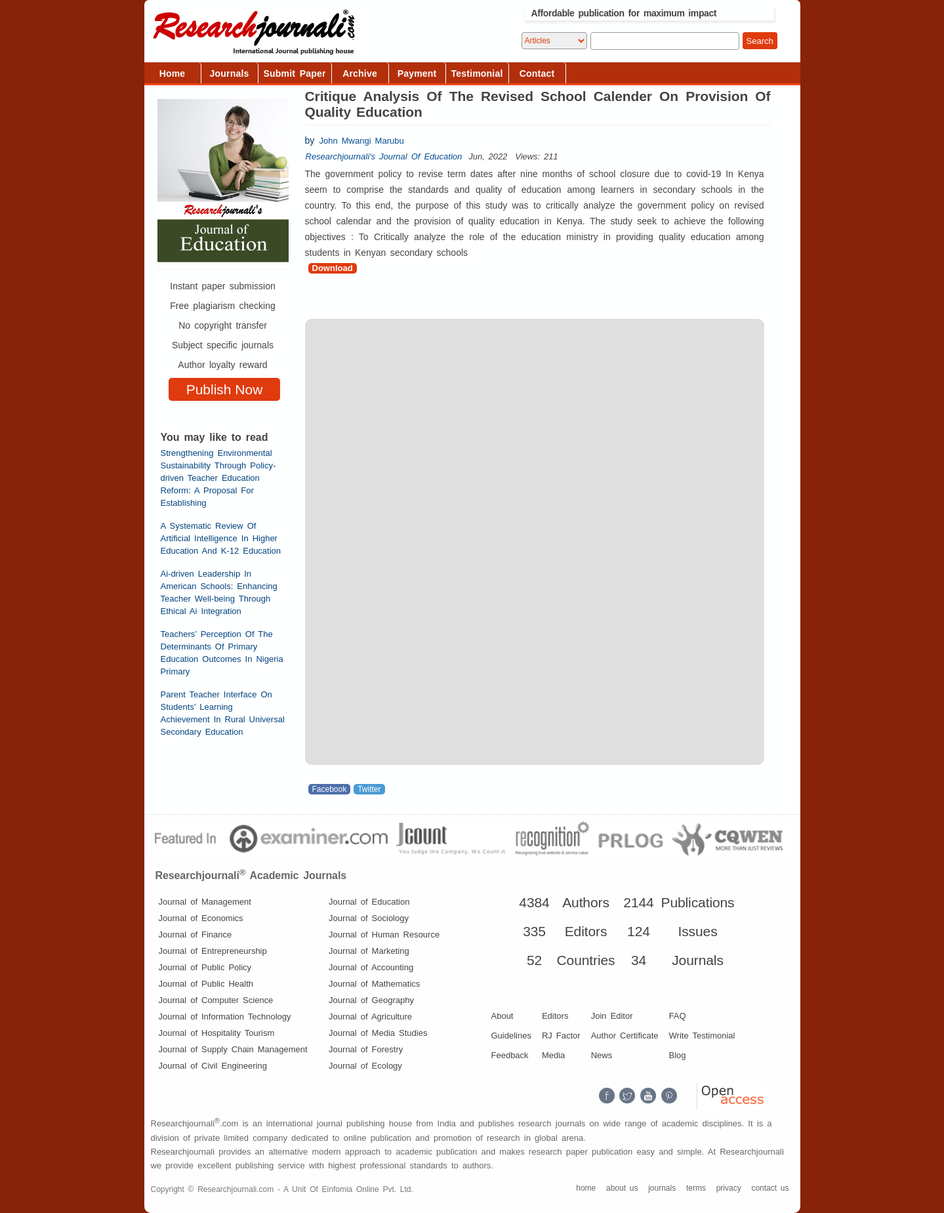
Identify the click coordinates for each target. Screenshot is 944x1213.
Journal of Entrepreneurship (213, 951)
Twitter (369, 789)
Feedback (510, 1055)
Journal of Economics (201, 918)
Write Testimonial (702, 1035)
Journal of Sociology (369, 918)
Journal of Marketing (369, 951)
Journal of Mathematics (374, 984)
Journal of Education (369, 902)
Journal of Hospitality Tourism (217, 1033)
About (502, 1016)
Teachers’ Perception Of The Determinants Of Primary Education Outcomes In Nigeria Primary (222, 652)
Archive (359, 73)
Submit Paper (295, 73)
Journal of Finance (195, 934)
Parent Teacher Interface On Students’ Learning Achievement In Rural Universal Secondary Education (223, 713)
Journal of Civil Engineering (213, 1066)
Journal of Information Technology (225, 1016)
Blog (677, 1055)
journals (662, 1188)
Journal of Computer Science (216, 1000)
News (602, 1055)
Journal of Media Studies (378, 1033)
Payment (417, 73)
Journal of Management (205, 902)
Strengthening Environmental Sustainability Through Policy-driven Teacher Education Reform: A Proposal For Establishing (218, 478)
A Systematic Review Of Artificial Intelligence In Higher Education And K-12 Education (221, 538)
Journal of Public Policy (205, 967)
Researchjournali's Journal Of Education (384, 156)
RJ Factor (561, 1035)
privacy (728, 1188)
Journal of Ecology (365, 1066)
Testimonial (477, 73)
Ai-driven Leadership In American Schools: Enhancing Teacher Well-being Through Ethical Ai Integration (219, 592)
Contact (537, 73)
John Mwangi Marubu (361, 141)
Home (172, 73)
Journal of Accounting (371, 967)
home (586, 1188)
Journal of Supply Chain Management (233, 1049)
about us (622, 1188)
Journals (229, 73)
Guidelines (511, 1035)
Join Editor (612, 1016)
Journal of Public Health (206, 984)
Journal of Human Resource (384, 934)
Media (553, 1055)
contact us (770, 1188)
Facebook (329, 789)
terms (696, 1188)
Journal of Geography (371, 1000)
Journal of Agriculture (370, 1016)
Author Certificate (625, 1035)
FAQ (677, 1016)
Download (332, 268)
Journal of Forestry (366, 1049)
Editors (555, 1016)
